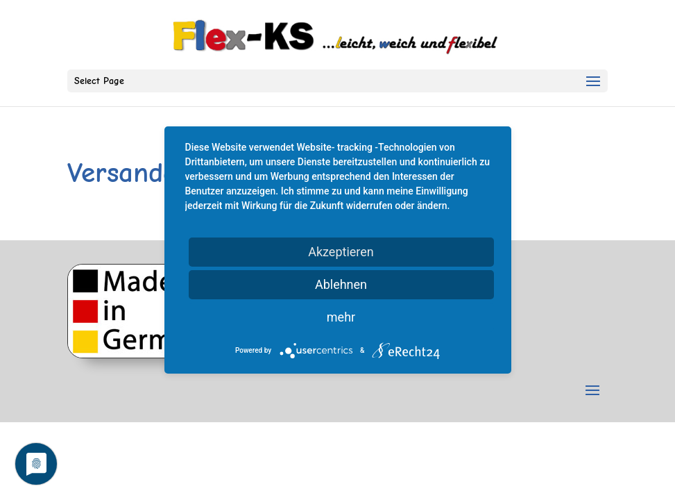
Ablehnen (341, 284)
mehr (341, 317)
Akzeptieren (341, 251)
